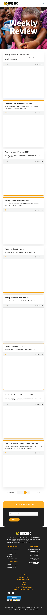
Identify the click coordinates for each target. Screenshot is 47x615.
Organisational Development (34, 563)
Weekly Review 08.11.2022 (14, 346)
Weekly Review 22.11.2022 (14, 249)
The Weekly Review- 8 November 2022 (19, 395)
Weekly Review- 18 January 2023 (17, 152)
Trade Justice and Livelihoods (33, 558)
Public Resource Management (34, 554)
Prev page (10, 492)
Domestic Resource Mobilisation (34, 550)
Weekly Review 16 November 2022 (17, 298)
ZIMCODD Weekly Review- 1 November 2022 (21, 443)
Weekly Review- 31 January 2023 (17, 55)
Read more (40, 64)
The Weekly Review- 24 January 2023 (18, 103)
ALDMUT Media (34, 609)
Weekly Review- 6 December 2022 (17, 201)
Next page (36, 492)
